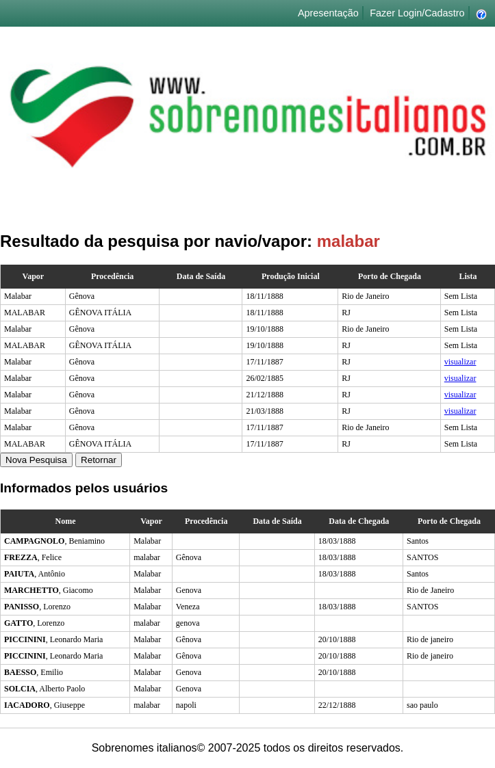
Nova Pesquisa (36, 460)
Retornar (98, 460)
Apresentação (328, 13)
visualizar (460, 362)
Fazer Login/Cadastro (417, 13)
